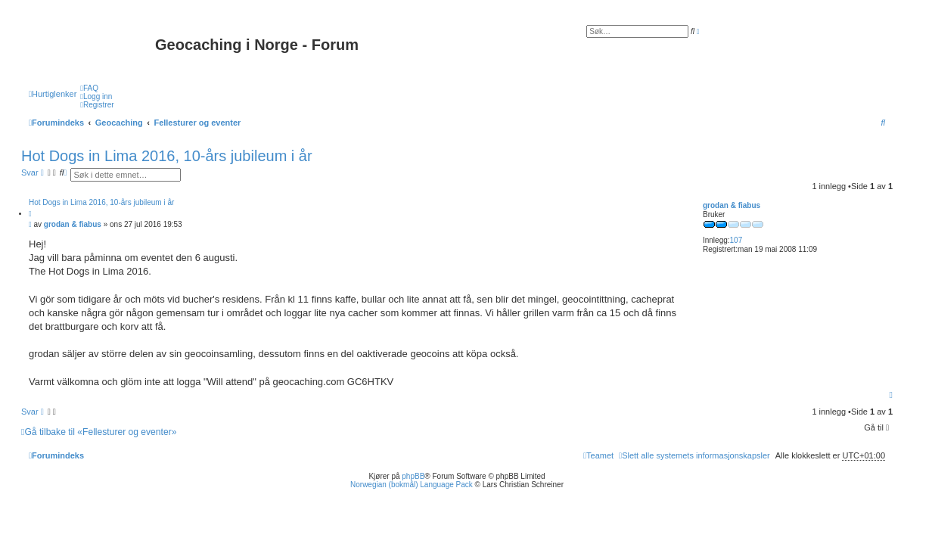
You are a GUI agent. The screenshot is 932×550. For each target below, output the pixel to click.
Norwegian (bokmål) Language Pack (411, 484)
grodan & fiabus (731, 205)
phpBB (413, 476)
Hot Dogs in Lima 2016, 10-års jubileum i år (166, 156)
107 (736, 240)
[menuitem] (89, 88)
